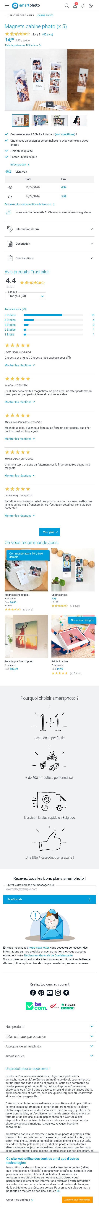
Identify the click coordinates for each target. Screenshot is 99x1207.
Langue (12, 291)
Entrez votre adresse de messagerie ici (31, 885)
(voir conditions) (65, 134)
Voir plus (48, 532)
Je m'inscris (14, 899)
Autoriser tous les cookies (77, 1199)
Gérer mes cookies (20, 1199)
